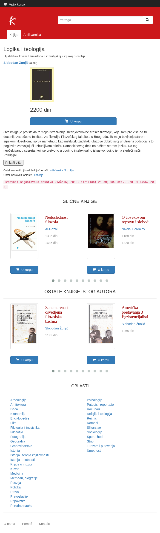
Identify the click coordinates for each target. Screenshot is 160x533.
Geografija (17, 441)
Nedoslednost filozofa (56, 219)
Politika (15, 487)
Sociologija (95, 432)
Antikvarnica (32, 35)
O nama (9, 524)
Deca (14, 409)
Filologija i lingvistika (25, 427)
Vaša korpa (14, 4)
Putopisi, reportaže (100, 404)
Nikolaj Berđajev (133, 229)
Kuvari (15, 469)
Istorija (15, 450)
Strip (90, 441)
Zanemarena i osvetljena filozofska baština (56, 314)
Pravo (14, 492)
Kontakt (44, 524)
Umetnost (94, 450)
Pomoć (27, 524)
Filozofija (38, 175)
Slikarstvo (94, 427)
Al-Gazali (51, 229)
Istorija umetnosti (22, 460)
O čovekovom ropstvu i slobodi (136, 219)
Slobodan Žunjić (16, 63)
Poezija (15, 483)
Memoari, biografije (24, 478)
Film (13, 423)
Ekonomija (17, 414)
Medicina (16, 473)
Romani (92, 423)
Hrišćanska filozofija (61, 170)
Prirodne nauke (21, 505)
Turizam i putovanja (101, 446)
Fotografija (18, 437)
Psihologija (95, 400)
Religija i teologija (99, 414)
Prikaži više (13, 162)
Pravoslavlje (19, 496)
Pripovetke (18, 501)
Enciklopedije (19, 418)
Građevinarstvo (21, 446)
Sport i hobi (95, 437)
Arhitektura (18, 404)
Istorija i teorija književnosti (29, 455)
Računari (93, 409)
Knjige (13, 35)
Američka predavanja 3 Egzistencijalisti (135, 312)
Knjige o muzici (21, 464)
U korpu (73, 121)
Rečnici (92, 418)
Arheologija (18, 400)
